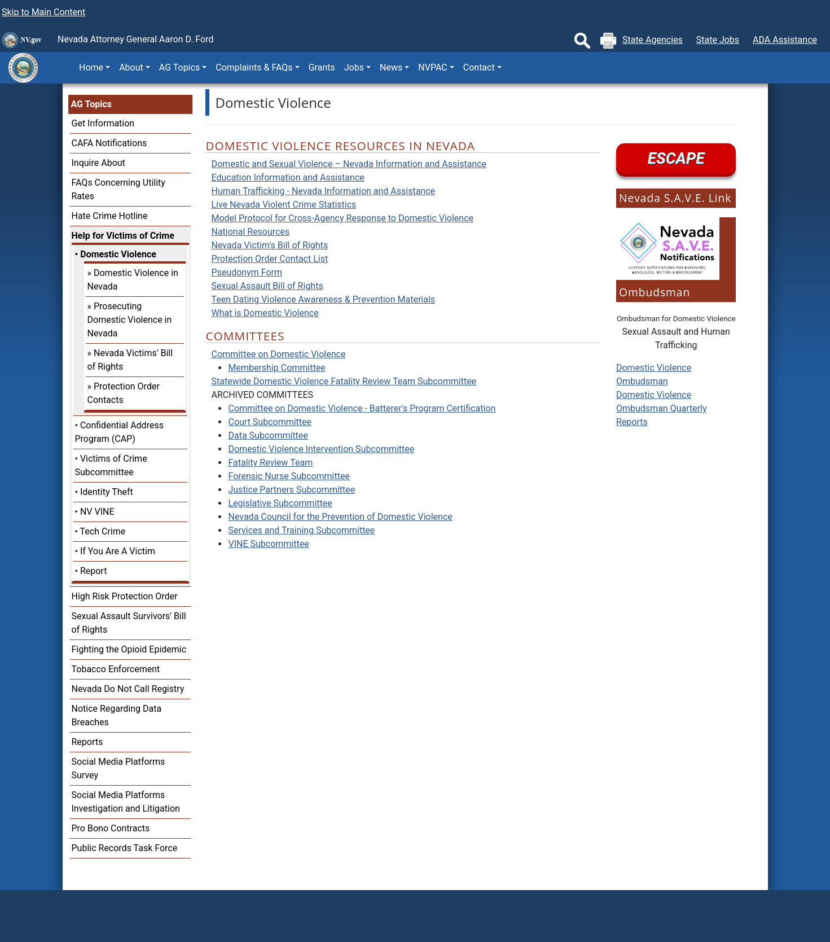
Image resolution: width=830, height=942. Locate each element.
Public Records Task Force (125, 848)
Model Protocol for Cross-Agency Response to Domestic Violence (342, 218)
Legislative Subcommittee (280, 503)
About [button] (131, 67)
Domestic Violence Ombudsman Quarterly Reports (661, 408)
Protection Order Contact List (269, 258)
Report (93, 571)
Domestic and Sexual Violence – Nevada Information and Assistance (348, 164)
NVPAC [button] (432, 67)
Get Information (103, 123)
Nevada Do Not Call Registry (128, 689)
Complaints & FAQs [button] (254, 67)
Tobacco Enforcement (116, 669)
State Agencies (652, 39)
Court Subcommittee (269, 422)
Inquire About (98, 162)
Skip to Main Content (43, 12)
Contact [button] (479, 67)
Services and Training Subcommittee (301, 530)
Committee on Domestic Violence (278, 354)
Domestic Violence (118, 254)
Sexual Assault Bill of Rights (267, 286)
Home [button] (91, 67)
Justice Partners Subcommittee (291, 489)
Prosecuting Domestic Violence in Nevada (129, 320)
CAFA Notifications (109, 143)
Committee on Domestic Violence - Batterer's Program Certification (361, 408)
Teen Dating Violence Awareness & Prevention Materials (323, 299)
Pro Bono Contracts (111, 828)
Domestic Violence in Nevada (132, 280)
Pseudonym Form (246, 272)
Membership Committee (276, 367)
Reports (87, 742)
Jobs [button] (354, 67)
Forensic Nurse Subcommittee (288, 476)
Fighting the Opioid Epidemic (129, 649)
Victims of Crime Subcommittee (111, 465)
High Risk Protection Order (125, 596)
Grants (322, 67)
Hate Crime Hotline (110, 216)
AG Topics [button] (179, 67)
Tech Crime (103, 531)
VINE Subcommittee (268, 543)
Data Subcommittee (268, 435)
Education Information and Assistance (287, 177)
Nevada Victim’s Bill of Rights (269, 245)
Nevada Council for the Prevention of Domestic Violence (340, 516)
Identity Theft (106, 492)
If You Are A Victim (117, 551)
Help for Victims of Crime (123, 235)
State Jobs (717, 39)
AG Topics (91, 104)
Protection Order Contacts (123, 393)
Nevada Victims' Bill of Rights (130, 360)
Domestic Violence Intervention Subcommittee (321, 449)
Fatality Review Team (270, 462)
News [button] (391, 67)
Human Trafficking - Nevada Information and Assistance (323, 191)
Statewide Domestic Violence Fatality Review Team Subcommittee (343, 381)
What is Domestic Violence (264, 313)
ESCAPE (676, 158)
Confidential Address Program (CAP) (119, 432)
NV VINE (97, 511)
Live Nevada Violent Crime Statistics (283, 204)
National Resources (250, 231)
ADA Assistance (785, 39)
